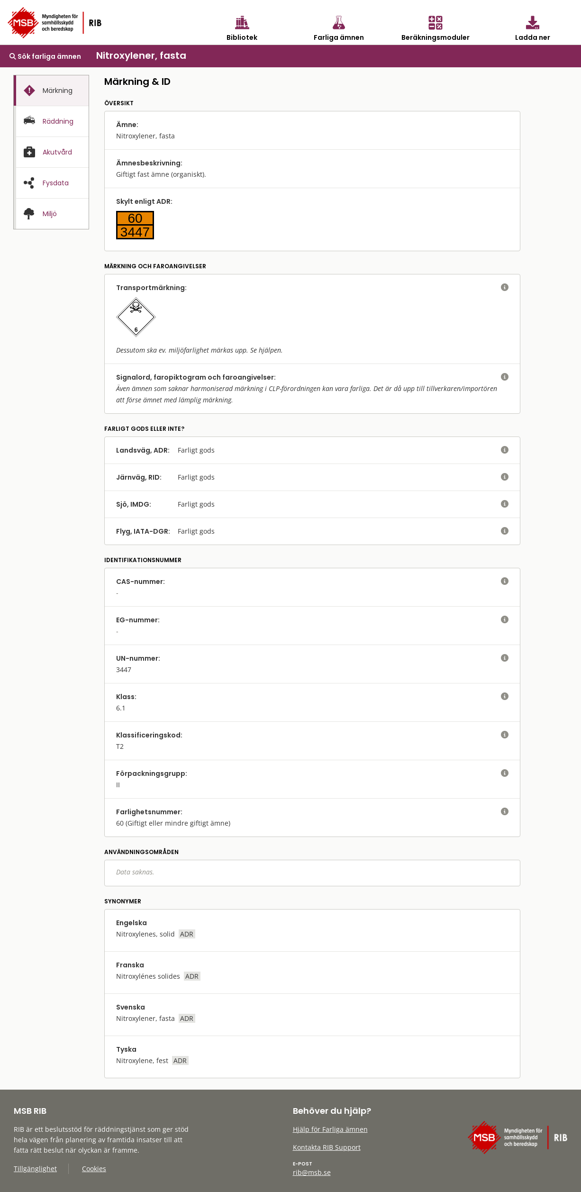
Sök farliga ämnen (45, 56)
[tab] (51, 90)
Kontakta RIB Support (327, 1147)
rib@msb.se (312, 1172)
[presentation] (51, 90)
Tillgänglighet (35, 1168)
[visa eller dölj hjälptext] (504, 287)
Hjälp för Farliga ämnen (330, 1129)
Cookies (94, 1168)
